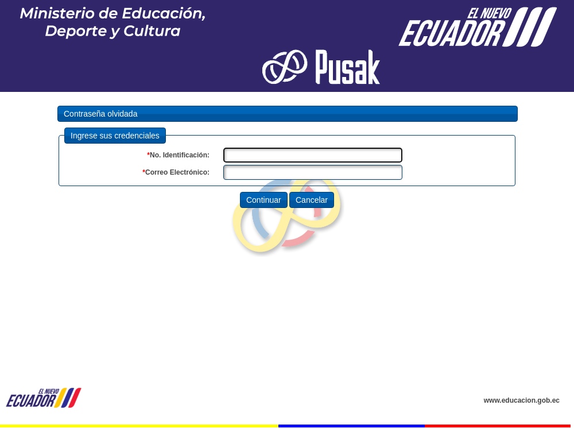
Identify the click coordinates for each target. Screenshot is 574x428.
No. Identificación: (178, 155)
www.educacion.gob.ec (522, 400)
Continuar (263, 200)
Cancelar (312, 200)
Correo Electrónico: (176, 172)
